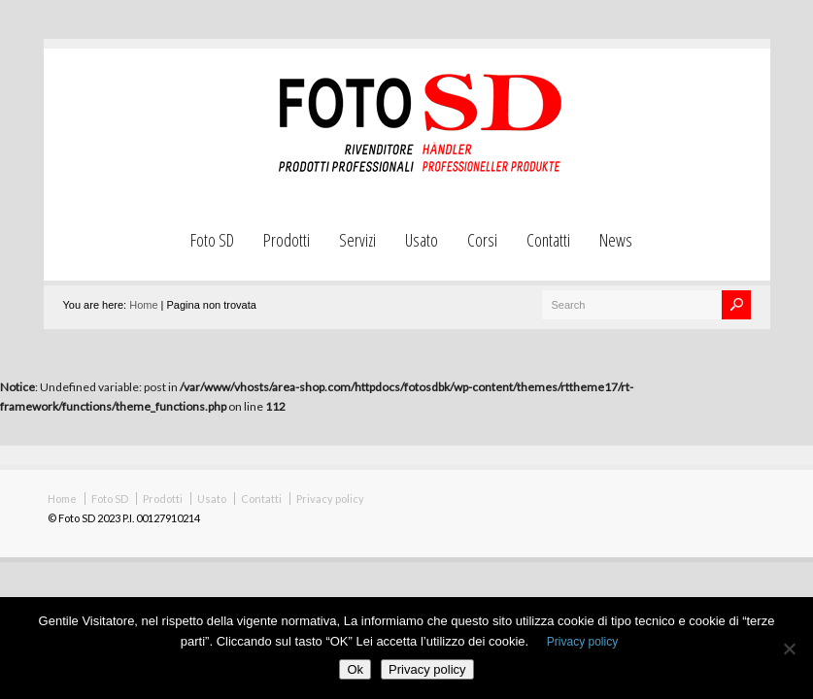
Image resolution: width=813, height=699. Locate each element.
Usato (421, 239)
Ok (355, 669)
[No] (788, 648)
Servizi (357, 239)
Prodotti (286, 239)
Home (143, 305)
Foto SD (212, 239)
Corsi (482, 239)
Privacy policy (330, 498)
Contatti (548, 239)
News (615, 239)
